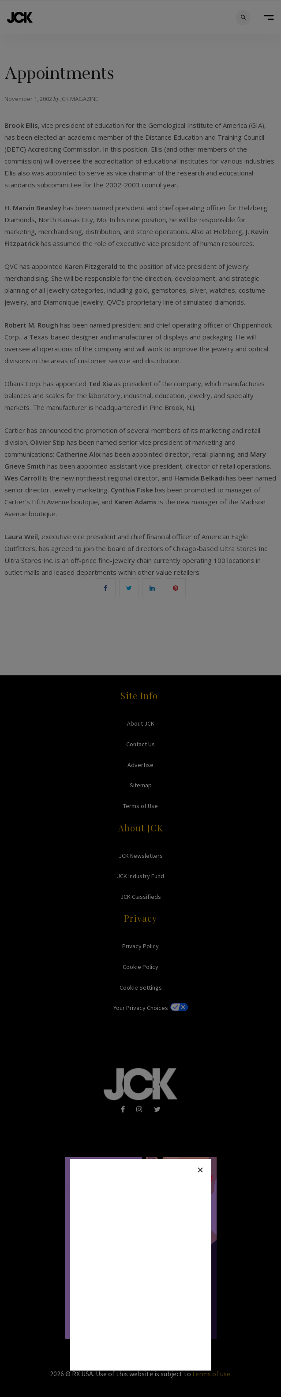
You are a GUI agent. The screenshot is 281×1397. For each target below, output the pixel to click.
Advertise (140, 765)
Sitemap (141, 785)
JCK (20, 17)
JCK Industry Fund (140, 876)
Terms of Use (140, 806)
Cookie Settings (141, 987)
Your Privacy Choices (140, 1008)
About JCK (140, 723)
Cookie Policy (140, 967)
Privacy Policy (140, 946)
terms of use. (212, 1373)
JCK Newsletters (141, 856)
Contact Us (140, 744)
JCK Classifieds (140, 897)
